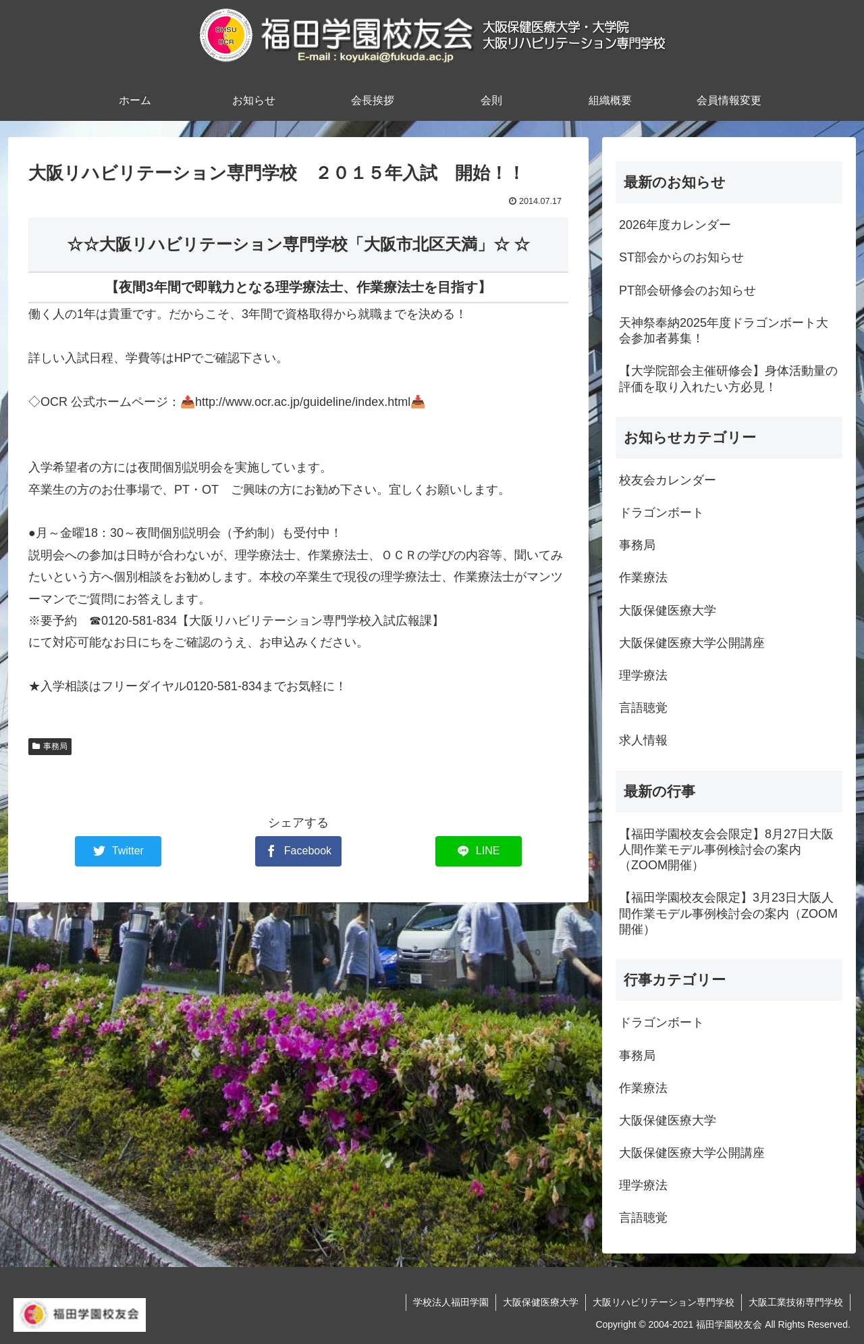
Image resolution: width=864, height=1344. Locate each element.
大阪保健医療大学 (540, 1302)
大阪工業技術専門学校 (796, 1302)
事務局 (50, 746)
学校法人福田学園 (451, 1302)
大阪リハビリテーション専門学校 (663, 1302)
